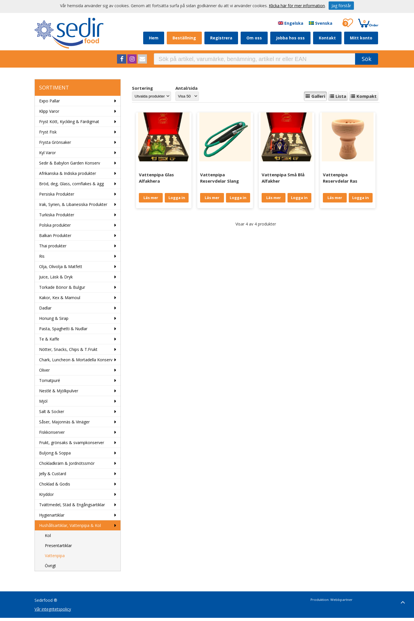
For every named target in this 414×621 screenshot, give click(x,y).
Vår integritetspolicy (52, 609)
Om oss (254, 38)
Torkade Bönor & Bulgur (62, 287)
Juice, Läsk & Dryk (56, 277)
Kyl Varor (47, 152)
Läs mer (150, 197)
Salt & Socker (51, 411)
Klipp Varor (49, 111)
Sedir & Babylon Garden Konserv (69, 163)
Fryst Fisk (48, 132)
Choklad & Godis (54, 484)
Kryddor (46, 494)
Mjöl (43, 401)
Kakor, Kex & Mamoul (59, 297)
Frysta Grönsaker (55, 142)
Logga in (176, 197)
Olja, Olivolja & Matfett (60, 266)
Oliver (44, 370)
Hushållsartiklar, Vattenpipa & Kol (70, 525)
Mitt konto (361, 38)
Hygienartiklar (51, 515)
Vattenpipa (55, 555)
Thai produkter (52, 246)
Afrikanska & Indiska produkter (67, 173)
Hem (153, 38)
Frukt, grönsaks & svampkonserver (71, 442)
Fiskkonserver (52, 432)
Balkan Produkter (55, 235)
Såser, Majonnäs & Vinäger (64, 422)
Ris (42, 256)
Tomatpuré (49, 380)
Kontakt (327, 38)
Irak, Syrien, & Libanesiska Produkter (73, 204)
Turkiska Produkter (56, 214)
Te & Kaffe (49, 339)
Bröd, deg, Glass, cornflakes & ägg (71, 183)
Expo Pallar (49, 101)
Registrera (221, 38)
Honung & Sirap (53, 318)
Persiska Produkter (56, 194)
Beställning (184, 38)
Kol (48, 535)
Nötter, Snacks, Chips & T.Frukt (68, 349)
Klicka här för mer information (297, 5)
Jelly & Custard (52, 473)
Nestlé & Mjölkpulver (58, 390)
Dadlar (45, 308)
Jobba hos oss (290, 38)
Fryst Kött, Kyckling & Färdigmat (69, 121)
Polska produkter (55, 225)
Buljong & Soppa (55, 453)
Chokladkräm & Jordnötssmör (67, 463)
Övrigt (50, 565)
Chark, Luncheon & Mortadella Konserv (75, 359)
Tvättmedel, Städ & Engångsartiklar (72, 504)
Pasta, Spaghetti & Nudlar (63, 328)
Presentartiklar (58, 545)
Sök (366, 59)
